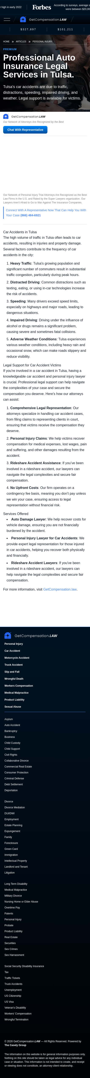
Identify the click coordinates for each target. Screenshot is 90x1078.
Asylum (8, 719)
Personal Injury (42, 41)
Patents (8, 913)
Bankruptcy (10, 731)
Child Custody (12, 742)
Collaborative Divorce (16, 760)
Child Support (12, 748)
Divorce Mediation (14, 807)
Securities (10, 943)
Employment (11, 819)
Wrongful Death (13, 678)
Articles (21, 41)
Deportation (11, 790)
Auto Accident (12, 725)
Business (9, 737)
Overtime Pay (12, 907)
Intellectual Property (15, 860)
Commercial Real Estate (18, 766)
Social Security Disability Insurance (24, 966)
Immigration (11, 854)
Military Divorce (13, 895)
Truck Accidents (13, 984)
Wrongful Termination (16, 1019)
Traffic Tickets (12, 978)
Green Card (11, 848)
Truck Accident (13, 664)
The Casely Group (15, 1045)
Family (8, 837)
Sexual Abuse (12, 706)
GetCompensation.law (59, 589)
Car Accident (12, 650)
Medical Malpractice (16, 692)
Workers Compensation (18, 685)
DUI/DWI (9, 813)
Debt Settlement (13, 784)
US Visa (9, 1001)
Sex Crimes (11, 949)
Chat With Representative (25, 129)
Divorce (8, 801)
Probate (8, 925)
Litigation (9, 872)
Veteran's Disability (15, 1007)
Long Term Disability (15, 883)
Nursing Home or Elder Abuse (21, 901)
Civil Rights (10, 754)
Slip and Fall (11, 671)
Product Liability (14, 699)
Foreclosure (11, 843)
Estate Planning (13, 825)
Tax (6, 972)
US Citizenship (12, 995)
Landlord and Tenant (16, 866)
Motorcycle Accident (16, 657)
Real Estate (11, 937)
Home (6, 41)
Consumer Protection (16, 772)
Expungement (12, 831)
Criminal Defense (14, 778)
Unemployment (13, 989)
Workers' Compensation (17, 1013)
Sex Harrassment (14, 955)
